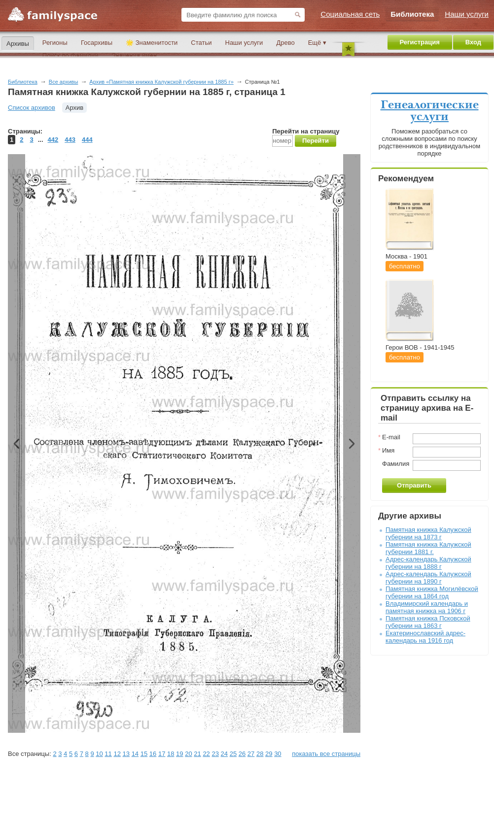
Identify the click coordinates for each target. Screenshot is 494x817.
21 (197, 753)
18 (170, 753)
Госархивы (96, 42)
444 (87, 139)
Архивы (17, 43)
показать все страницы (326, 753)
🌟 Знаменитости (151, 42)
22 (206, 753)
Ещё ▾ (317, 42)
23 (215, 753)
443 (70, 139)
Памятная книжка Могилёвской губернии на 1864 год (432, 592)
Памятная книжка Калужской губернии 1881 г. (428, 548)
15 (144, 753)
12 (116, 753)
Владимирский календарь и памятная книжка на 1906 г (427, 607)
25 (233, 753)
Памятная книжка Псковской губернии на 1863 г (428, 622)
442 (53, 139)
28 (259, 753)
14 (135, 753)
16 (152, 753)
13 (126, 753)
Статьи (201, 42)
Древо (285, 42)
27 (250, 753)
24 (224, 753)
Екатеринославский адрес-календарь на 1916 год (425, 636)
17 (161, 753)
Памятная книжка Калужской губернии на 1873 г (428, 533)
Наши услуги (244, 42)
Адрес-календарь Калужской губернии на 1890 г (428, 577)
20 (188, 753)
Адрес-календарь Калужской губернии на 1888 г (428, 563)
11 (108, 753)
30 (277, 753)
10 (99, 753)
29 (268, 753)
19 (179, 753)
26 (242, 753)
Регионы (55, 42)
